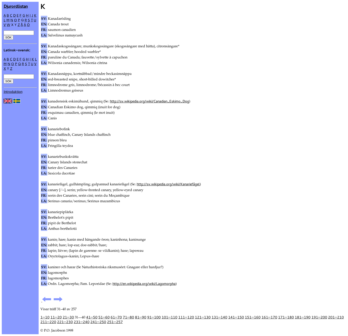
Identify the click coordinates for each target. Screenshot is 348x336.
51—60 (104, 317)
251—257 (115, 321)
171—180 (286, 317)
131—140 (219, 317)
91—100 (154, 317)
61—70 (116, 317)
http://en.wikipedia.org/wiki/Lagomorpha (144, 283)
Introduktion (13, 91)
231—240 (81, 321)
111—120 (186, 317)
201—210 (336, 317)
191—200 (319, 317)
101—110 (169, 317)
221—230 (65, 321)
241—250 (98, 321)
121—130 (203, 317)
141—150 (236, 317)
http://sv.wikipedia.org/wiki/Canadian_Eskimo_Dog (149, 101)
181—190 (302, 317)
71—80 (128, 317)
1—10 (44, 317)
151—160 (253, 317)
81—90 (140, 317)
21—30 (68, 317)
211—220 (48, 321)
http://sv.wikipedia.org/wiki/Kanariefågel (168, 184)
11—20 (56, 317)
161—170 (269, 317)
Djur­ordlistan (16, 6)
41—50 (91, 317)
